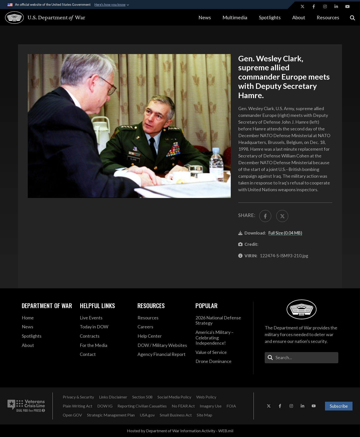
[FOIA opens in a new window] (231, 405)
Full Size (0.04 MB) (285, 233)
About (298, 17)
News (204, 17)
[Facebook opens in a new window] (314, 6)
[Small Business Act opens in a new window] (175, 414)
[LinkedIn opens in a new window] (336, 6)
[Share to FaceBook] (265, 216)
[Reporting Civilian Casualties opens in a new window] (142, 405)
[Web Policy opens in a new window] (206, 396)
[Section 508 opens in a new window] (142, 396)
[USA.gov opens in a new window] (147, 414)
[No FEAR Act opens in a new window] (183, 405)
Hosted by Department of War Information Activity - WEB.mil (180, 430)
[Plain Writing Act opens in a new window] (77, 405)
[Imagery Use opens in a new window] (210, 405)
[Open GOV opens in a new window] (72, 414)
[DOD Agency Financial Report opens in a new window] (163, 354)
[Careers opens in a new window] (163, 327)
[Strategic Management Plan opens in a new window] (110, 414)
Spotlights (270, 17)
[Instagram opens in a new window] (325, 6)
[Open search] (352, 17)
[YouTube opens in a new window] (347, 6)
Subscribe (339, 406)
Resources (328, 17)
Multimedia (234, 17)
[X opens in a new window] (302, 6)
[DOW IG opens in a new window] (105, 405)
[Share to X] (282, 216)
